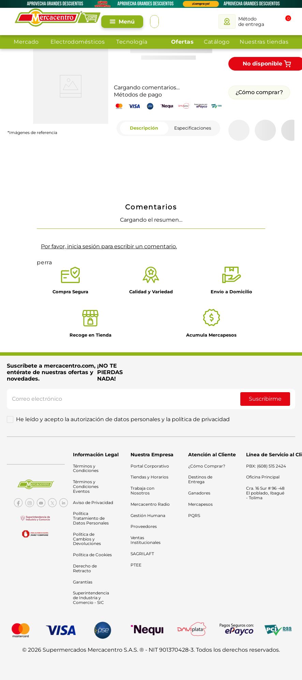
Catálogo (216, 42)
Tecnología (131, 42)
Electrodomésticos (77, 42)
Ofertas (182, 42)
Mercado (26, 42)
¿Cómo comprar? (259, 78)
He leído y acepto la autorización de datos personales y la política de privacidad (123, 409)
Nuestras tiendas (264, 42)
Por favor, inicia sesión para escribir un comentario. (109, 233)
